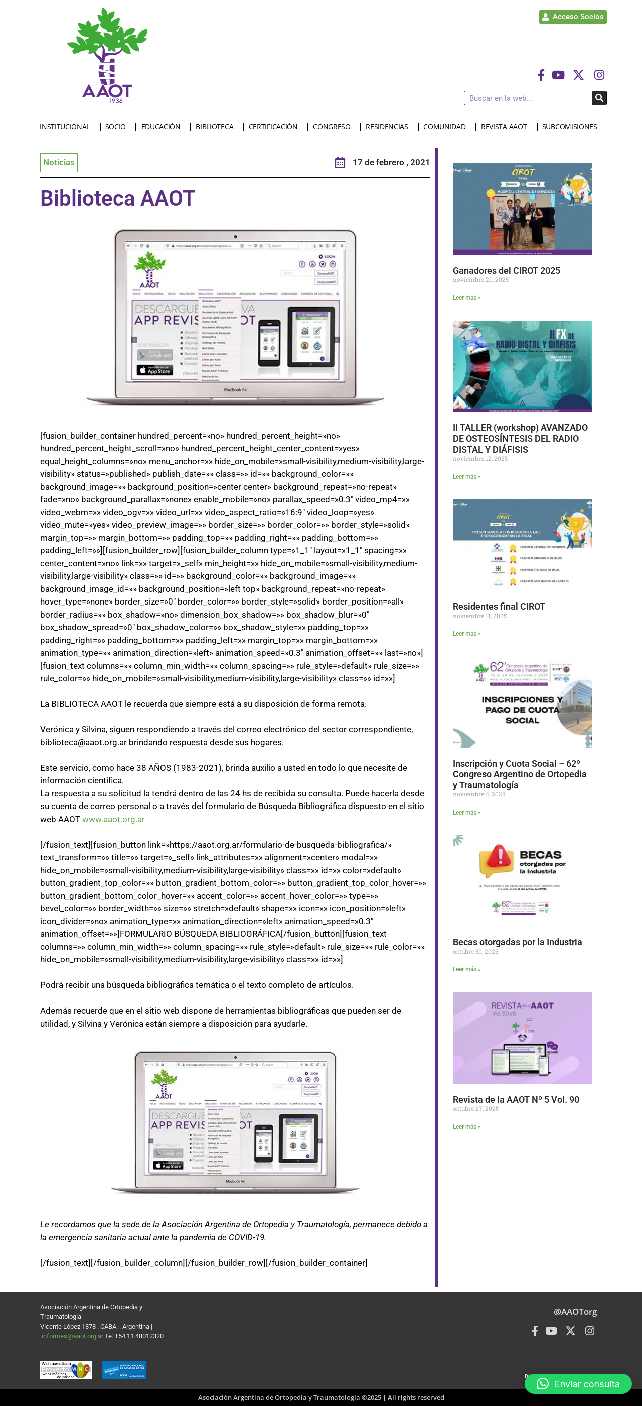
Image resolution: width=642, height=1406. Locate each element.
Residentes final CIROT (499, 606)
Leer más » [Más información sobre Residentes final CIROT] (467, 633)
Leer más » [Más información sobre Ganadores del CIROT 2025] (467, 297)
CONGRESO (334, 127)
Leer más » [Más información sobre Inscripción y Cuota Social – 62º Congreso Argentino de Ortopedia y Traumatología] (467, 812)
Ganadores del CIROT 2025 (506, 270)
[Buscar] (599, 98)
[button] (578, 1384)
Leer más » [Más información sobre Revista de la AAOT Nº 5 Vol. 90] (467, 1126)
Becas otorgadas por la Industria (517, 942)
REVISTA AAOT (506, 127)
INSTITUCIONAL (67, 127)
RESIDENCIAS (389, 127)
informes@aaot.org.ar (73, 1336)
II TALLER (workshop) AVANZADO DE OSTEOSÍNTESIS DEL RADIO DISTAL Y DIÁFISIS (520, 438)
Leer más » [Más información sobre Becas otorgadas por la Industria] (467, 969)
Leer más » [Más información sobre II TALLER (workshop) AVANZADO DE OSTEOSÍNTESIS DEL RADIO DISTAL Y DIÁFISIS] (467, 476)
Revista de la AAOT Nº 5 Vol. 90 (516, 1099)
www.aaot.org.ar (113, 819)
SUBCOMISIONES (572, 127)
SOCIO (118, 127)
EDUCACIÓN (163, 127)
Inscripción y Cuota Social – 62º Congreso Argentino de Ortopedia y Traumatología (520, 774)
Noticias (59, 162)
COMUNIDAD (446, 127)
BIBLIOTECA (217, 127)
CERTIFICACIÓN (276, 127)
